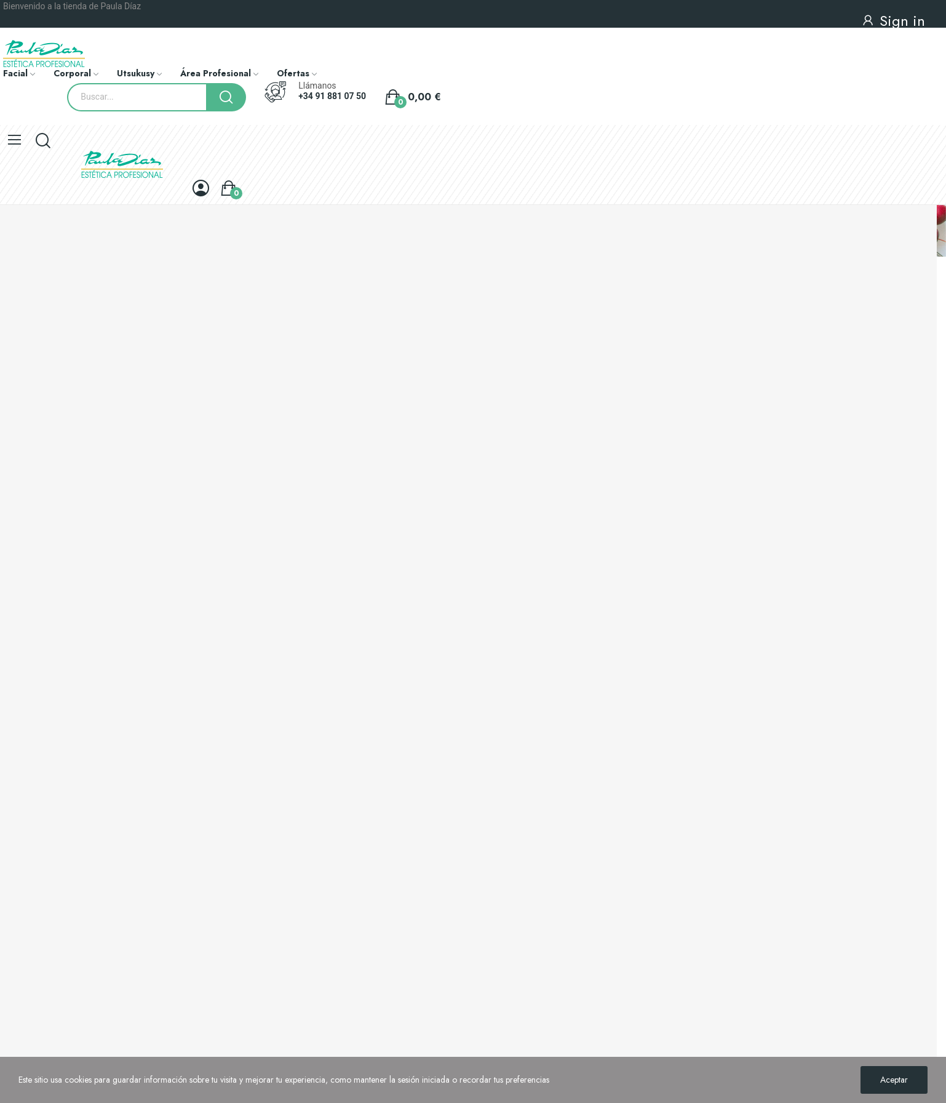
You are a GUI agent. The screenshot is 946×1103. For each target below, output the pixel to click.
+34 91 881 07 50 (332, 96)
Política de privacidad (39, 827)
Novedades (20, 719)
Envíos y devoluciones (39, 785)
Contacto (22, 923)
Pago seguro (23, 869)
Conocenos (28, 598)
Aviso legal (19, 806)
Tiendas (14, 890)
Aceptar (894, 1079)
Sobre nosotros (27, 848)
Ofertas (13, 698)
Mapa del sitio (24, 911)
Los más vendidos (31, 740)
